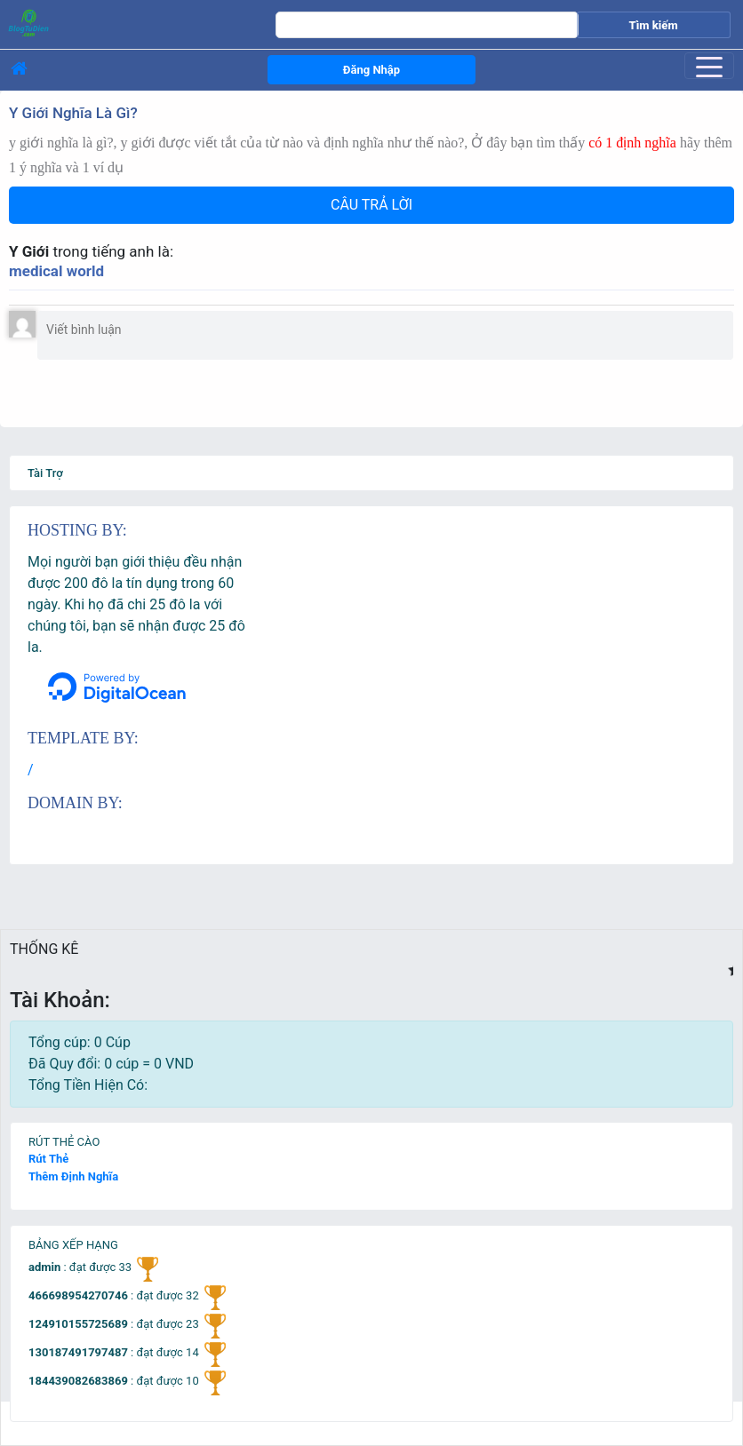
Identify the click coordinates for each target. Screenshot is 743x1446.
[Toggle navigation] (709, 65)
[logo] (116, 22)
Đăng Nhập (371, 69)
